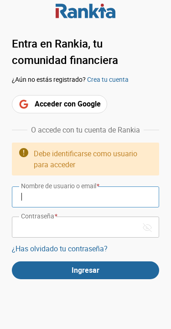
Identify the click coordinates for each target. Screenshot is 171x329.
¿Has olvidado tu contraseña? (60, 249)
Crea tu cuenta (108, 79)
